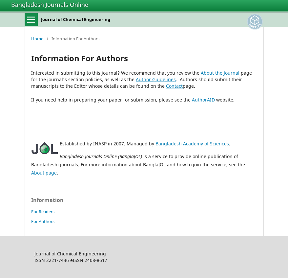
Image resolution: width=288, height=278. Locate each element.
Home (37, 39)
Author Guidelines (156, 79)
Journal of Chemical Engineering (75, 19)
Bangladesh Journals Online (49, 5)
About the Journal (220, 73)
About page (44, 173)
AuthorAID (203, 100)
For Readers (42, 211)
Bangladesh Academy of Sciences (192, 143)
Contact (174, 86)
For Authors (42, 221)
